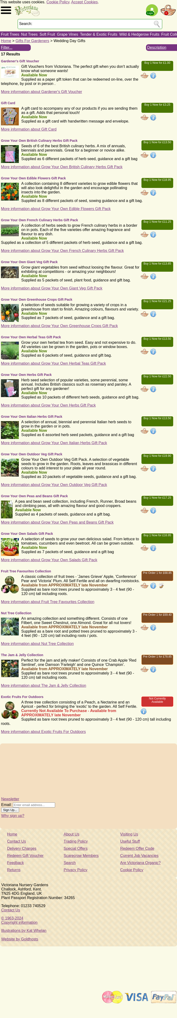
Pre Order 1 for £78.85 (157, 656)
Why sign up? (12, 816)
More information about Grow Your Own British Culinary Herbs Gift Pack (62, 167)
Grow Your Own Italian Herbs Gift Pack (31, 416)
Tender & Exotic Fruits (98, 34)
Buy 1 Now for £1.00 (157, 62)
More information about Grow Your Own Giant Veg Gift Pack (51, 288)
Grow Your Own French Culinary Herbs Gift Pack (39, 220)
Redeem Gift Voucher (25, 856)
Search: (25, 24)
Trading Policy (76, 841)
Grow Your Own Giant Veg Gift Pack (29, 262)
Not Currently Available (157, 700)
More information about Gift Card (29, 129)
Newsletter (10, 799)
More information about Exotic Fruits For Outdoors (43, 732)
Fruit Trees (10, 34)
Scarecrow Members (81, 856)
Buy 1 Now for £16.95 (157, 535)
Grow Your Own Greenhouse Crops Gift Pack (36, 299)
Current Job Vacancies (139, 856)
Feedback (15, 863)
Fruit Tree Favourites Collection (26, 571)
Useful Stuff (130, 841)
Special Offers (76, 848)
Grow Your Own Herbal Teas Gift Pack (31, 337)
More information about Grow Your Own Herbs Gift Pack (48, 405)
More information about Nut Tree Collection (37, 644)
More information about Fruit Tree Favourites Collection (47, 602)
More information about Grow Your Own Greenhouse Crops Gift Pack (59, 326)
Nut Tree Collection (16, 613)
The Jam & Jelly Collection (22, 655)
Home (6, 41)
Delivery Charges (21, 848)
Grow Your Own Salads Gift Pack (27, 534)
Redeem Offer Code (137, 848)
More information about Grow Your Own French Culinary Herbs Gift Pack (62, 251)
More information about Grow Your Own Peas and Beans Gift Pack (57, 522)
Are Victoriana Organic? (140, 863)
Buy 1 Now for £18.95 (157, 180)
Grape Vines (67, 34)
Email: (6, 805)
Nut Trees (29, 34)
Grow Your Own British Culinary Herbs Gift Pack (39, 141)
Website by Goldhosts (19, 939)
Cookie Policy (58, 2)
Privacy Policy (76, 870)
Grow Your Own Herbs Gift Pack (26, 375)
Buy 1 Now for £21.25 (157, 301)
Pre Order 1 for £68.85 (157, 573)
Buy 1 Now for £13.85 (157, 263)
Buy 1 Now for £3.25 (157, 104)
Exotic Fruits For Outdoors (22, 697)
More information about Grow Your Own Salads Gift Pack (49, 560)
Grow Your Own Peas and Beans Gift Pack (34, 496)
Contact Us (16, 841)
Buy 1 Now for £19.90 (157, 455)
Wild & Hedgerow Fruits (139, 34)
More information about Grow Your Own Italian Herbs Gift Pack (54, 443)
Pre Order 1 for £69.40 (157, 614)
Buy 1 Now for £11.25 (157, 221)
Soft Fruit (47, 34)
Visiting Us (129, 834)
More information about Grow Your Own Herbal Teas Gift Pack (53, 363)
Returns (14, 870)
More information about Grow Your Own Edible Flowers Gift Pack (56, 209)
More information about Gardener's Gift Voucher (41, 92)
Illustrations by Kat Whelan (23, 931)
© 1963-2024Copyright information (19, 920)
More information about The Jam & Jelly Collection (43, 686)
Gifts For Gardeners (32, 41)
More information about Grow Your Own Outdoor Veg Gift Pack (54, 485)
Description (156, 47)
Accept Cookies (84, 2)
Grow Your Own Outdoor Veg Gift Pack (31, 454)
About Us (71, 834)
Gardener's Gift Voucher (20, 61)
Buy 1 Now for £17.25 (157, 497)
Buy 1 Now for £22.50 (157, 376)
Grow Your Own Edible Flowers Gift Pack (33, 178)
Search (70, 863)
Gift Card (8, 103)
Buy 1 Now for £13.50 (157, 142)
